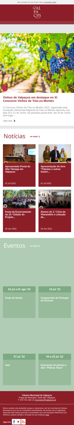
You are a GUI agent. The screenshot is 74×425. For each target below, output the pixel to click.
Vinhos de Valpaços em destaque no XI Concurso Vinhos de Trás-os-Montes (30, 99)
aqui (47, 415)
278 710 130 (25, 400)
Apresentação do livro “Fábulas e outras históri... (53, 169)
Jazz (7, 365)
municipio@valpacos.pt (45, 400)
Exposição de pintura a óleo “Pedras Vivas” (53, 366)
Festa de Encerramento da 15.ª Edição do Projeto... (18, 214)
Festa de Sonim (13, 298)
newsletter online (50, 2)
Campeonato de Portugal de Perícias (54, 299)
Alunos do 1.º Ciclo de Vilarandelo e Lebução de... (53, 214)
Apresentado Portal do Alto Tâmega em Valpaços (17, 169)
